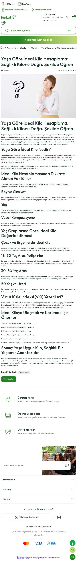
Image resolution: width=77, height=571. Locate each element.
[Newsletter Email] (36, 465)
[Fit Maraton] (72, 543)
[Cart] (74, 17)
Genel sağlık (24, 372)
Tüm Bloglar (9, 379)
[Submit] (67, 465)
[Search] (38, 30)
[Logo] (8, 17)
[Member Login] (67, 17)
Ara (69, 30)
